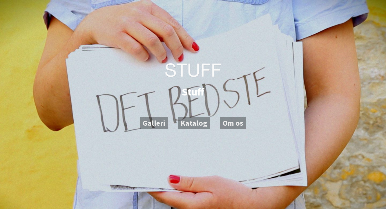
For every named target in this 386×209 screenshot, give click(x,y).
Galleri (154, 123)
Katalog (194, 123)
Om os (233, 123)
